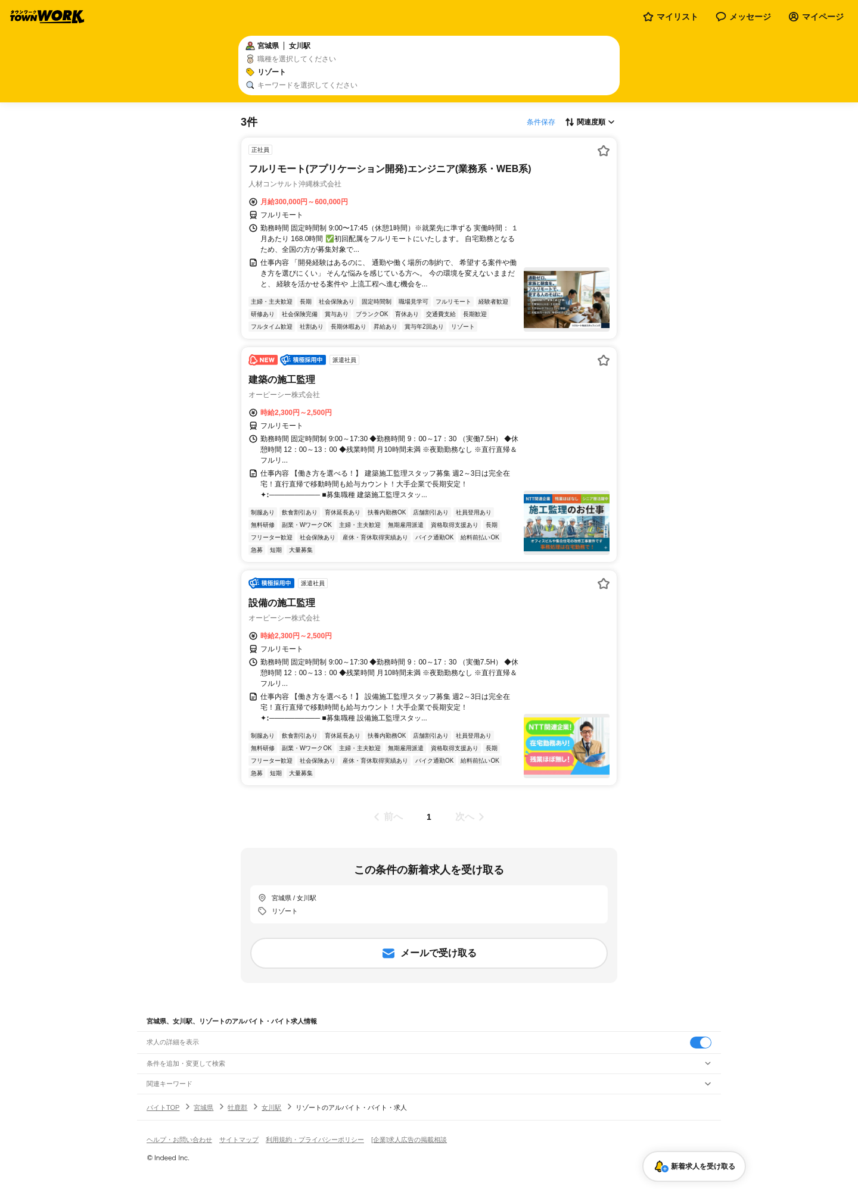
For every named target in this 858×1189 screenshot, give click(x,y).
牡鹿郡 (237, 1107)
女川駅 (271, 1107)
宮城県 (203, 1107)
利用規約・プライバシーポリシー (315, 1139)
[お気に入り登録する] (603, 151)
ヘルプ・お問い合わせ (179, 1139)
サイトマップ (239, 1139)
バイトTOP (163, 1107)
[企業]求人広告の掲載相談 (409, 1139)
